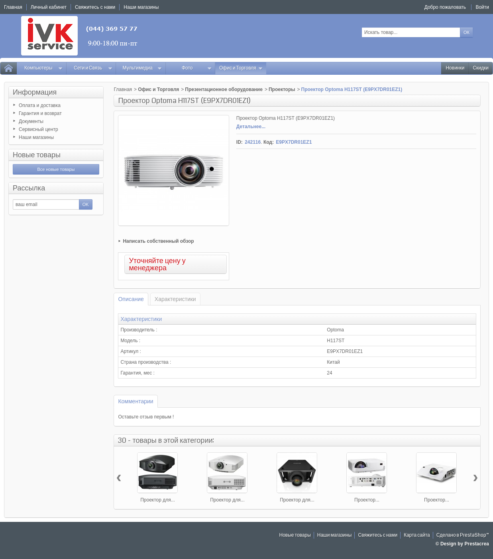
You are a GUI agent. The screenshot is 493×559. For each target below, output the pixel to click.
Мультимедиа (142, 68)
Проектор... (366, 500)
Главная (123, 89)
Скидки (481, 68)
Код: (268, 142)
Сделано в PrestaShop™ (462, 535)
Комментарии (135, 401)
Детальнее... (250, 126)
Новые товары (37, 155)
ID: (239, 142)
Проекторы (282, 89)
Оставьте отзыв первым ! (146, 417)
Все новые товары (56, 169)
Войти (482, 7)
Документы (31, 121)
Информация (35, 92)
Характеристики (175, 299)
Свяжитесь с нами (377, 535)
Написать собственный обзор (158, 241)
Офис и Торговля (241, 68)
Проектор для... (157, 500)
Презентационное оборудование (224, 89)
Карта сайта (417, 535)
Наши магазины (36, 137)
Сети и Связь (93, 68)
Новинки (455, 68)
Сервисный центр (38, 129)
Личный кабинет (49, 7)
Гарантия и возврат (40, 113)
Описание (130, 299)
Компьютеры (43, 68)
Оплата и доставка (40, 105)
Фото (197, 68)
